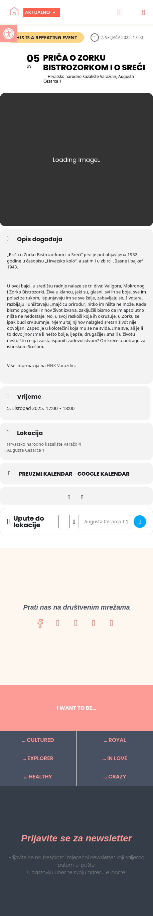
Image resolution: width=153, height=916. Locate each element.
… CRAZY (114, 776)
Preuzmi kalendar (45, 474)
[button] (119, 12)
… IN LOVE (114, 758)
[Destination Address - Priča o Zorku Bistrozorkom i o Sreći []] (104, 521)
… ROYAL (115, 740)
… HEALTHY (38, 776)
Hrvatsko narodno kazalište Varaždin (44, 444)
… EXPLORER (37, 758)
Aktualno (40, 12)
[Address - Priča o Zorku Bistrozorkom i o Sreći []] (64, 521)
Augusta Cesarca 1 (26, 450)
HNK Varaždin (61, 365)
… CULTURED (38, 740)
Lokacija (30, 433)
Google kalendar (104, 474)
